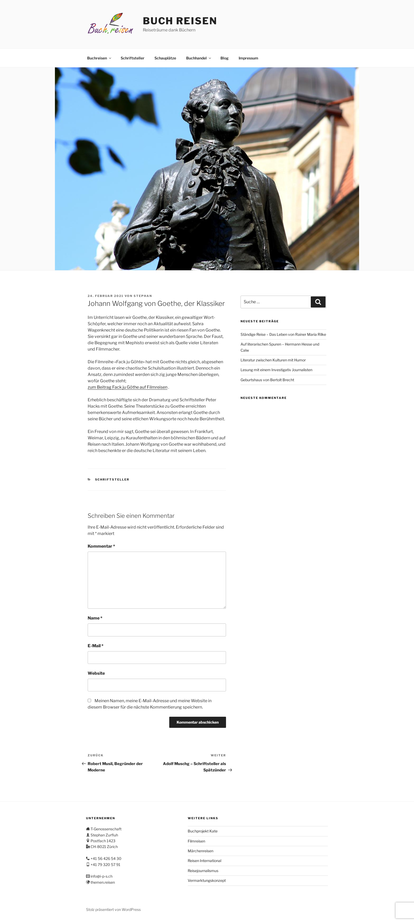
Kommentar (101, 546)
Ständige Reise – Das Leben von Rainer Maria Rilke (283, 334)
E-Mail (95, 645)
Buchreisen (99, 58)
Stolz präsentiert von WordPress (113, 909)
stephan (143, 296)
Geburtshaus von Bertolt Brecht (267, 380)
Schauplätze (165, 58)
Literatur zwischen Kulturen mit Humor (273, 360)
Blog (224, 58)
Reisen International (204, 860)
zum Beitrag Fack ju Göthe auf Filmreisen (127, 387)
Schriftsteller (132, 58)
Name (95, 618)
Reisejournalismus (203, 870)
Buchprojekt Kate (203, 831)
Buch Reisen (180, 21)
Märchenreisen (200, 851)
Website (96, 673)
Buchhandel (199, 58)
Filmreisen (196, 841)
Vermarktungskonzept (207, 880)
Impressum (248, 58)
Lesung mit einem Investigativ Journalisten (276, 369)
